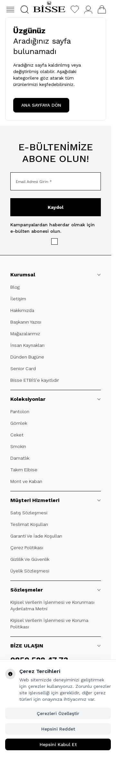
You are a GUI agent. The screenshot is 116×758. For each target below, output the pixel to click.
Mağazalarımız (25, 333)
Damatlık (19, 458)
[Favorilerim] (75, 9)
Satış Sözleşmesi (28, 512)
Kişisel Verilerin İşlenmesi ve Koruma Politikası (49, 623)
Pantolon (19, 411)
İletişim (18, 298)
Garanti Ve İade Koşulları (36, 536)
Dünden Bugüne (27, 356)
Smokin (18, 446)
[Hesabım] (88, 9)
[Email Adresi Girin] (55, 181)
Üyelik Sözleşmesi (29, 570)
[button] (25, 9)
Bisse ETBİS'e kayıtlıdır (34, 380)
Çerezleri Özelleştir (58, 713)
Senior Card (23, 368)
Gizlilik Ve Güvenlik (29, 559)
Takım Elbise (23, 469)
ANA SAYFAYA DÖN (41, 105)
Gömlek (18, 423)
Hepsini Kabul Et (58, 744)
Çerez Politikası (26, 547)
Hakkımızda (22, 310)
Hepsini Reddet (58, 728)
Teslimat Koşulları (29, 524)
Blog (15, 287)
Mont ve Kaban (26, 481)
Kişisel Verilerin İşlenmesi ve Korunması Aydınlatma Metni (52, 605)
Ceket (17, 434)
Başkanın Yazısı (25, 322)
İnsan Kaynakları (27, 345)
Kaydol (55, 207)
